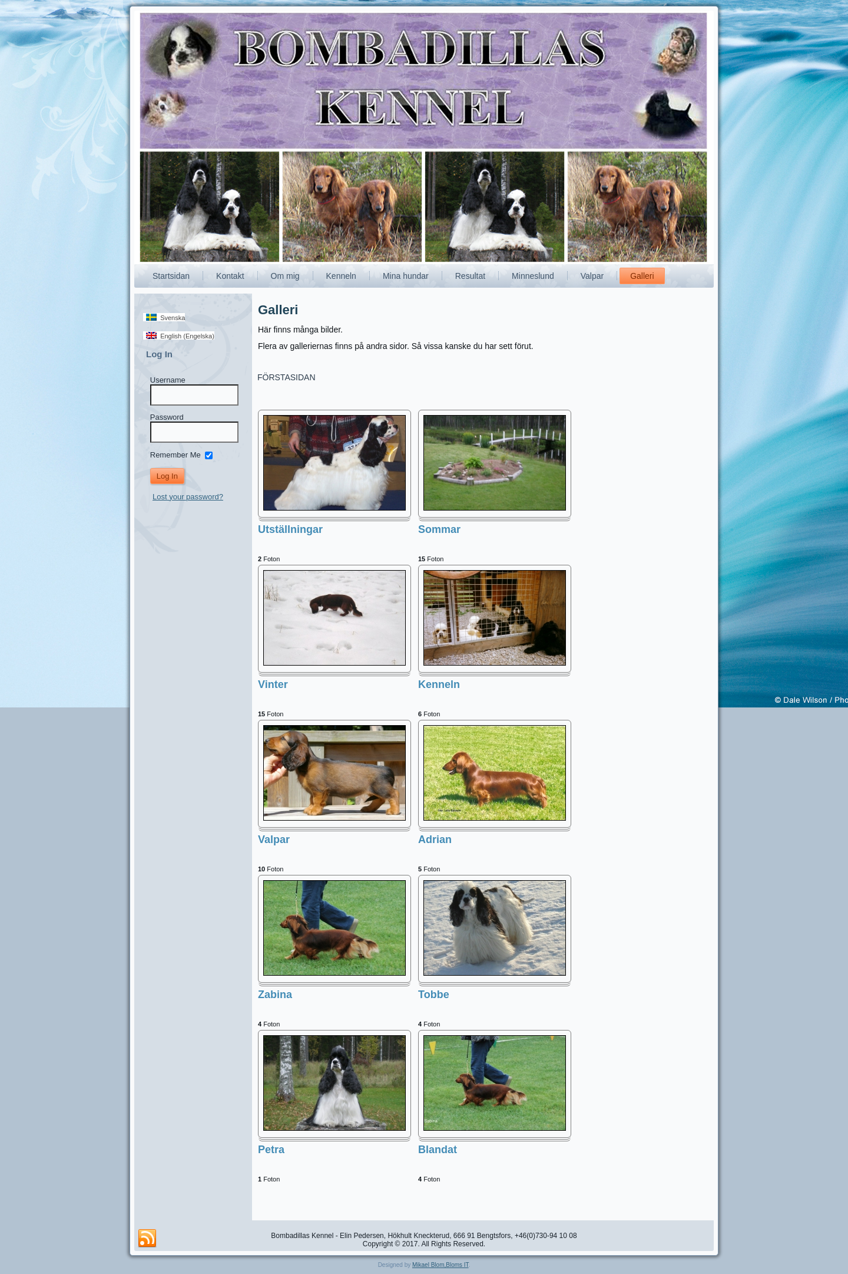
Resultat (470, 276)
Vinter (273, 684)
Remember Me (175, 454)
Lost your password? (188, 496)
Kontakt (230, 276)
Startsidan (171, 276)
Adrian (435, 839)
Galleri (642, 276)
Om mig (285, 276)
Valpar (592, 276)
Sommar (439, 529)
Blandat (437, 1150)
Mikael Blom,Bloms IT (440, 1265)
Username (168, 380)
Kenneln (341, 276)
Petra (271, 1150)
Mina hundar (406, 276)
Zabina (275, 994)
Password (167, 417)
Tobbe (433, 994)
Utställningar (290, 529)
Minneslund (533, 276)
